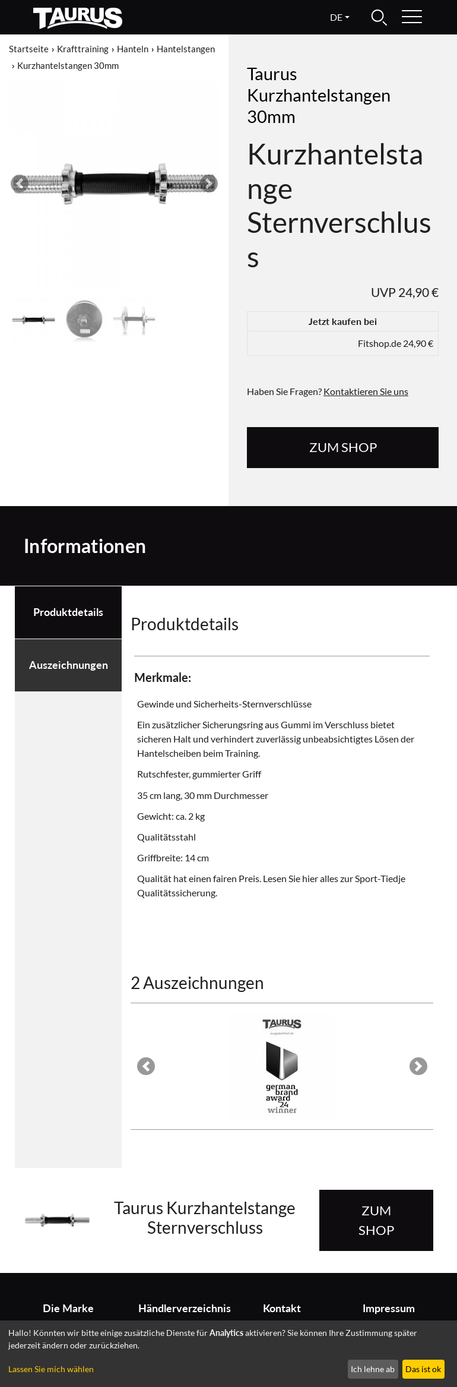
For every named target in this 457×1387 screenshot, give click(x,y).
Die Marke (68, 1308)
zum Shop (343, 447)
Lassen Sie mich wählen (51, 1369)
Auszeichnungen (68, 665)
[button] (19, 183)
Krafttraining (83, 48)
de (336, 17)
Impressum (389, 1308)
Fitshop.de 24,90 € (395, 343)
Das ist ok (423, 1369)
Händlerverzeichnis (179, 1308)
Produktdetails (68, 612)
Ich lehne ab (373, 1369)
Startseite (29, 48)
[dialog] (228, 1353)
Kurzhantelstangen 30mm (68, 65)
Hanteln (132, 48)
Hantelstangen (186, 48)
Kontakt (282, 1308)
